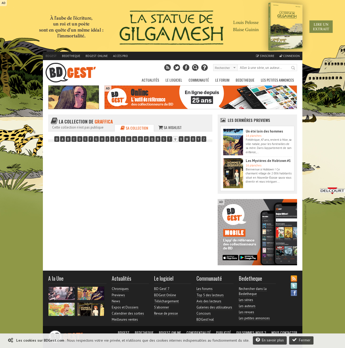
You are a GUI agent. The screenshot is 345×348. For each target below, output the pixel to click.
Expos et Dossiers (125, 307)
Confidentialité (198, 332)
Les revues (246, 312)
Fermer (301, 339)
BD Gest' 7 (161, 289)
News (116, 301)
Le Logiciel (173, 80)
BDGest (51, 56)
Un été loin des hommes (264, 131)
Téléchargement (166, 301)
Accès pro (120, 56)
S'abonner (161, 307)
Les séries (246, 300)
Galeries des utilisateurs (214, 307)
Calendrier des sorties (128, 313)
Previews (118, 295)
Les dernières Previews (249, 120)
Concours (203, 313)
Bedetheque (71, 56)
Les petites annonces (277, 80)
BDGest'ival (205, 319)
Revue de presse (166, 313)
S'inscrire (265, 56)
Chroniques (120, 289)
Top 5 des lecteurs (210, 295)
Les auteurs (247, 306)
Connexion (290, 56)
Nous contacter (284, 332)
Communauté (199, 80)
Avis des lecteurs (208, 301)
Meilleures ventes (125, 319)
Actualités (150, 80)
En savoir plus (270, 339)
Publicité (223, 332)
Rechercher (293, 68)
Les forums (204, 289)
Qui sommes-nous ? (251, 332)
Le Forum (222, 80)
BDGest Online (97, 56)
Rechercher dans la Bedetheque (253, 291)
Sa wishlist (170, 127)
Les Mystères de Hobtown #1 (268, 160)
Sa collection (134, 128)
